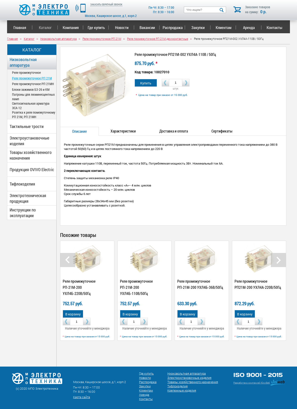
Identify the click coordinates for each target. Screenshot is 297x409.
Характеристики (123, 130)
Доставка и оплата (173, 130)
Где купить (98, 27)
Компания (73, 27)
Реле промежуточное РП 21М (32, 78)
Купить (145, 83)
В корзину (73, 314)
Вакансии (150, 27)
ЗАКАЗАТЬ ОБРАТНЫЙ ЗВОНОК (106, 4)
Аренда (252, 27)
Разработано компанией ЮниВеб (251, 382)
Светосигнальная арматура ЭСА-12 (31, 105)
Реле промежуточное (26, 72)
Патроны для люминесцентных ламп (33, 96)
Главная (23, 27)
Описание (79, 131)
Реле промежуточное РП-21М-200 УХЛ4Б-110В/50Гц (136, 287)
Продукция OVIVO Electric (32, 169)
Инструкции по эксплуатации (23, 212)
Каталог (48, 27)
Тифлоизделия (22, 184)
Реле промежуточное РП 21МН (33, 84)
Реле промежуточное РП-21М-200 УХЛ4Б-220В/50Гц (79, 287)
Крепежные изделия (181, 390)
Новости (125, 27)
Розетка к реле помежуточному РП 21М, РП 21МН (33, 114)
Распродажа (173, 27)
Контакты (274, 27)
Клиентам (226, 27)
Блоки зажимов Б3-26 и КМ (31, 89)
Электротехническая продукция (28, 198)
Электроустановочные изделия (29, 140)
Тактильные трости (27, 126)
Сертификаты (221, 130)
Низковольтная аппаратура (23, 62)
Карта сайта (81, 397)
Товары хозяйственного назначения (31, 155)
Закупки (201, 27)
